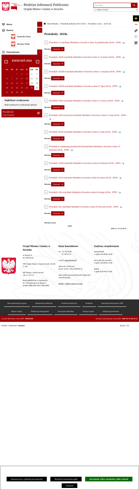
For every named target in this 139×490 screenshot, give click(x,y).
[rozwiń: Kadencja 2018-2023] (40, 173)
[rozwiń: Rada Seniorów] (40, 197)
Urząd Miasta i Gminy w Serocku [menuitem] (16, 22)
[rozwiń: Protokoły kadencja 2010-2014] (40, 166)
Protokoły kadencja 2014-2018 (73, 17)
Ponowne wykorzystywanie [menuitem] (14, 314)
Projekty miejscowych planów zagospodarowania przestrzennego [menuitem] (18, 253)
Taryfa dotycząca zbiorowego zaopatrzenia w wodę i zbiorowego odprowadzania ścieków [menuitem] (17, 301)
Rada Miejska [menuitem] (8, 32)
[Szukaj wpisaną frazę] (134, 5)
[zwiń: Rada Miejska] (40, 33)
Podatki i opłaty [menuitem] (9, 212)
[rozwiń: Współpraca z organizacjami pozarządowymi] (40, 264)
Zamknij (69, 485)
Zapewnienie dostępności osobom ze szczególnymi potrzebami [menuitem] (19, 326)
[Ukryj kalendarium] (39, 371)
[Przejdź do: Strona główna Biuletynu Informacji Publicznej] (45, 17)
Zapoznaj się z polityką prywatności (27, 479)
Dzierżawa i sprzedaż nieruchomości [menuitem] (18, 222)
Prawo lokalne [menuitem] (8, 207)
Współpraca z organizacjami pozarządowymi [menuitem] (15, 266)
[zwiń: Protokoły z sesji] (40, 140)
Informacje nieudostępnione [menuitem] (15, 272)
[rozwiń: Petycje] (40, 259)
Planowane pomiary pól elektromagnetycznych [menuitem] (13, 342)
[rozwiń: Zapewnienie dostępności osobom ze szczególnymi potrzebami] (40, 324)
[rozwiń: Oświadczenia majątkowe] (40, 202)
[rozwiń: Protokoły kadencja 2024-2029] (40, 120)
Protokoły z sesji (94, 17)
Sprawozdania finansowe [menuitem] (13, 241)
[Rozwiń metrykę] (57, 42)
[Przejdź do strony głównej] (34, 6)
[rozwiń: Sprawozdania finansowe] (40, 241)
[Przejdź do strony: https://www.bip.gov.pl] (136, 24)
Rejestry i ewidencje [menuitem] (11, 288)
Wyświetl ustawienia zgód (66, 479)
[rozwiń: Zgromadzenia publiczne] (40, 319)
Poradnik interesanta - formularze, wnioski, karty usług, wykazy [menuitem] (17, 229)
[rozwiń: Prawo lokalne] (40, 207)
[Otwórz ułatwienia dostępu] (136, 18)
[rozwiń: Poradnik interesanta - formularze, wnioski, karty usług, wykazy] (40, 228)
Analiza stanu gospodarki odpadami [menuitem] (18, 293)
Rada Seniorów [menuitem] (9, 197)
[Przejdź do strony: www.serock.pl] (136, 31)
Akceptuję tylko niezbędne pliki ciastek (108, 479)
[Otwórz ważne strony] (136, 37)
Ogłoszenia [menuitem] (7, 217)
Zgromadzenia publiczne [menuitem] (13, 319)
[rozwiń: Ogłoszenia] (40, 217)
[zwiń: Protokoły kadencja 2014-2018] (40, 133)
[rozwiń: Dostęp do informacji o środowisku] (40, 283)
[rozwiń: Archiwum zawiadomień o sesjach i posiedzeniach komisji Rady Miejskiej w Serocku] (40, 179)
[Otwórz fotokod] (136, 43)
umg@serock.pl (71, 464)
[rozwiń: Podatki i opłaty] (40, 212)
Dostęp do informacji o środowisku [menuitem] (18, 283)
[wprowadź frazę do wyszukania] (112, 5)
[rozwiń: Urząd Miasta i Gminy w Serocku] (40, 22)
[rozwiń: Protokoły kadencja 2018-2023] (40, 127)
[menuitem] (21, 39)
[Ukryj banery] (39, 349)
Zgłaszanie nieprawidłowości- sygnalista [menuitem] (15, 334)
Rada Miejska (52, 17)
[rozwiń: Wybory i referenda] (40, 277)
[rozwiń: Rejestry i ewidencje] (40, 288)
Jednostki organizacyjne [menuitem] (13, 27)
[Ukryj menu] (39, 17)
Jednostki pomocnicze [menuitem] (12, 192)
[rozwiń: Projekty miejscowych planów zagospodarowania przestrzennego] (40, 251)
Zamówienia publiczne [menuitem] (12, 246)
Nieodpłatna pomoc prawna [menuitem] (14, 309)
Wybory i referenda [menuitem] (11, 277)
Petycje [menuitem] (5, 259)
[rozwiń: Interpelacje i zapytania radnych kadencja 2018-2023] (40, 101)
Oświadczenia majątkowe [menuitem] (13, 202)
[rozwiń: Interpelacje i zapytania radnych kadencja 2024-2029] (40, 91)
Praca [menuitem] (4, 236)
